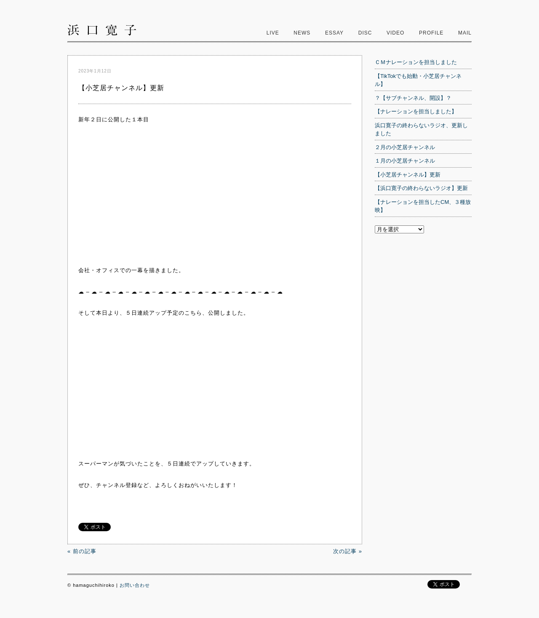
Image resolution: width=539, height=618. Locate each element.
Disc (365, 33)
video (395, 33)
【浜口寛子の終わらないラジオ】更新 (421, 188)
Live (273, 33)
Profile (431, 33)
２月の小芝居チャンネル (405, 147)
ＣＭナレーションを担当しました (416, 62)
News (302, 33)
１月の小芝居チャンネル (405, 161)
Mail (465, 33)
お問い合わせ (135, 585)
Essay (334, 33)
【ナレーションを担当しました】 (416, 111)
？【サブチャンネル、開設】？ (413, 98)
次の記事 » (347, 551)
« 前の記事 (81, 551)
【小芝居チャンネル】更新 (407, 174)
